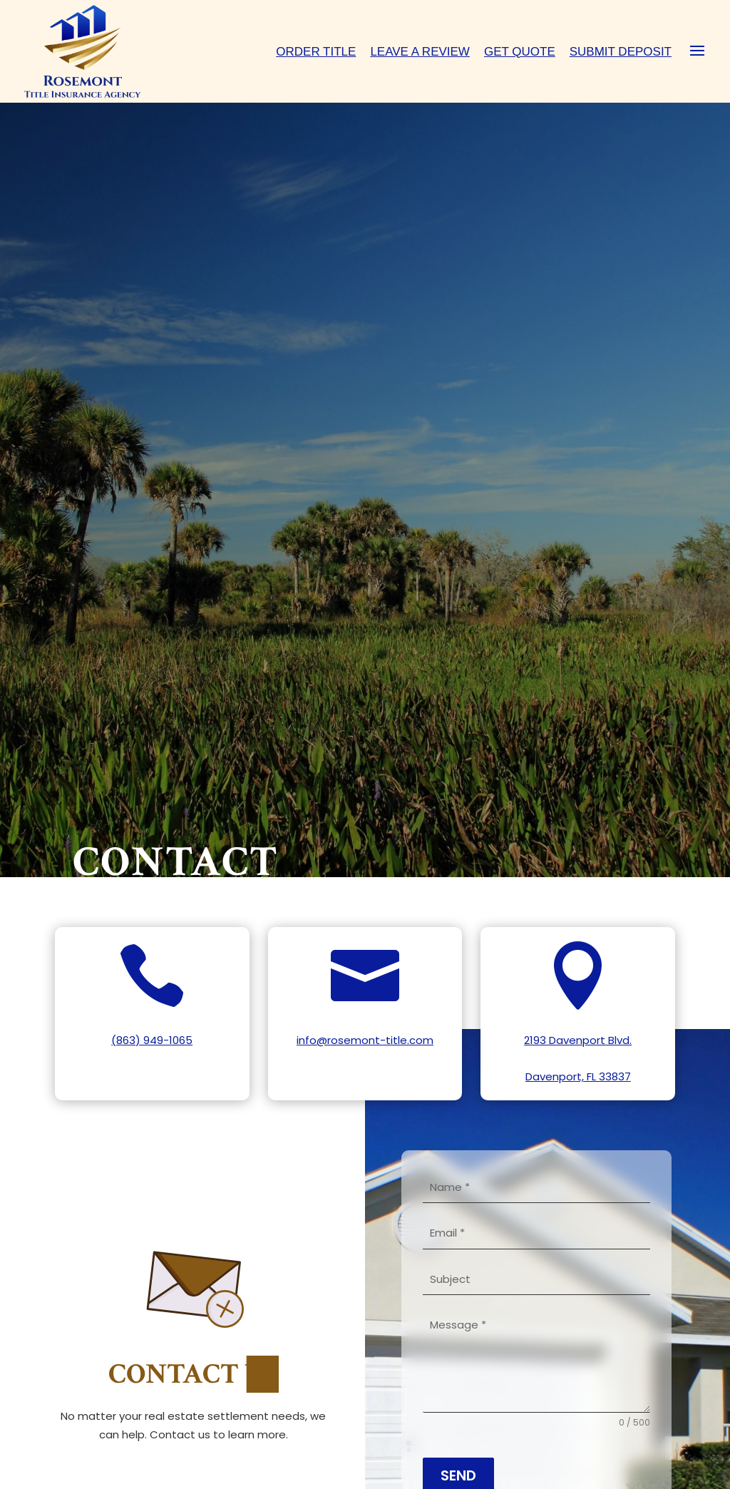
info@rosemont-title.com (365, 1040)
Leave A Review (420, 51)
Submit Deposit (621, 51)
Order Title (316, 51)
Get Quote (519, 51)
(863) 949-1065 (151, 1040)
